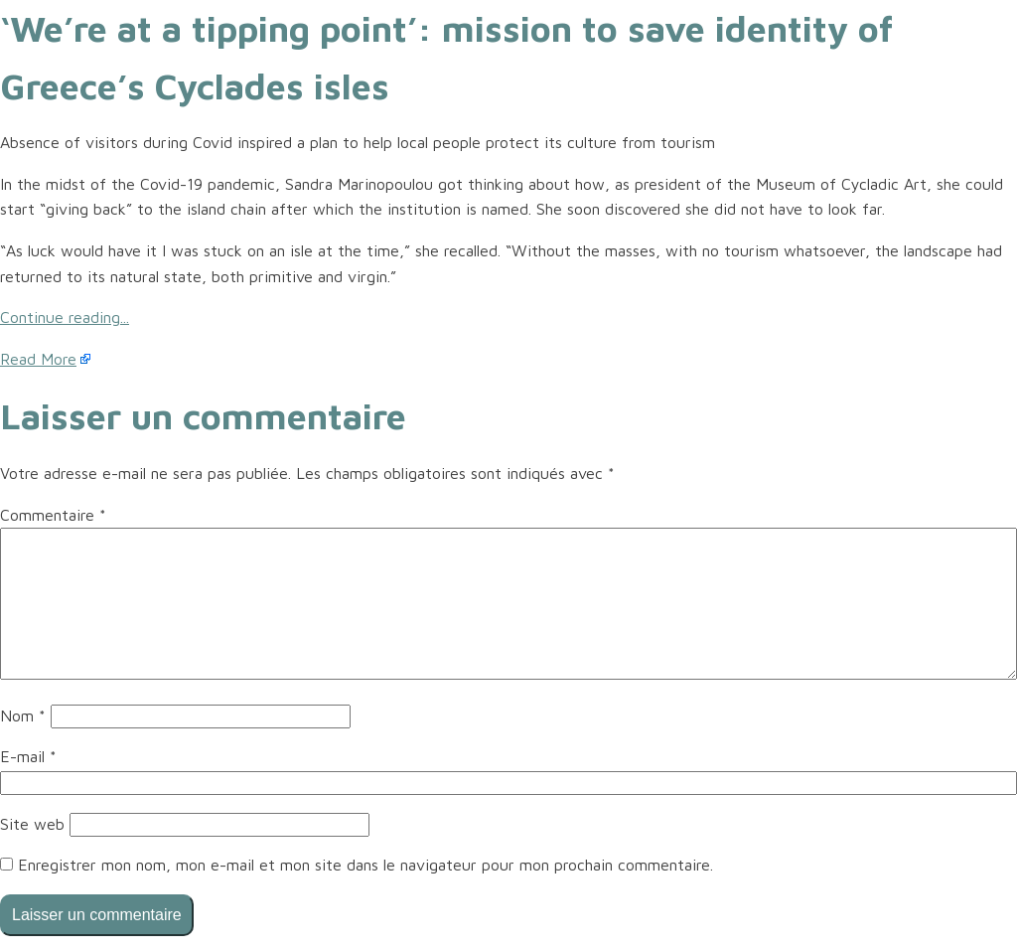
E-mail (28, 756)
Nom (23, 715)
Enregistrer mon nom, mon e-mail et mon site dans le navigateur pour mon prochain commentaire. (365, 864)
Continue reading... (64, 317)
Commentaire (53, 515)
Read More (38, 359)
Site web (32, 824)
